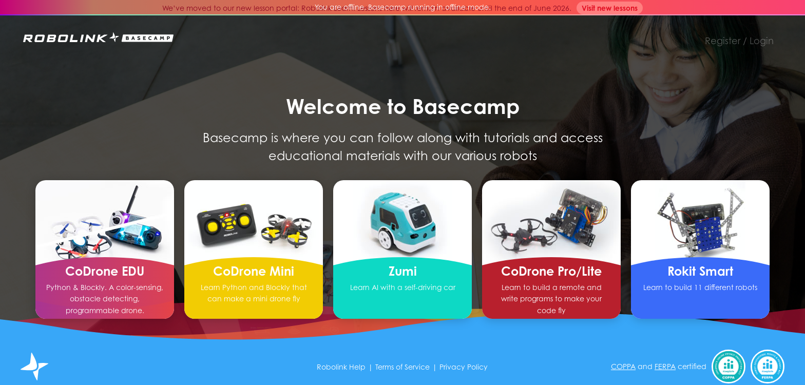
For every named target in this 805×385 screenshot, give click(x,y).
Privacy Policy (463, 366)
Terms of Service (402, 366)
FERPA (665, 366)
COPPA (623, 366)
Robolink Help (341, 366)
